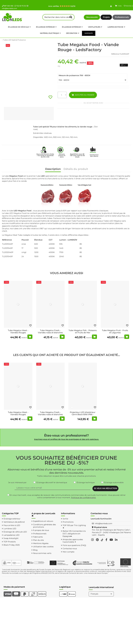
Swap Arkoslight (11, 538)
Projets (106, 17)
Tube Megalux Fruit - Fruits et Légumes (115, 331)
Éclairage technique (86, 482)
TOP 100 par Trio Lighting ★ (74, 526)
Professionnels (122, 17)
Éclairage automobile (114, 482)
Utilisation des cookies (43, 546)
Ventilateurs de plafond (14, 522)
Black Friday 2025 (12, 545)
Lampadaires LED (11, 535)
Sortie (65, 519)
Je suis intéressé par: (17, 482)
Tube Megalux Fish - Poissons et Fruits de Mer (83, 331)
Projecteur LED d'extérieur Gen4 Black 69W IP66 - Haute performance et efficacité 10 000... (82, 415)
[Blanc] (72, 407)
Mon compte (68, 552)
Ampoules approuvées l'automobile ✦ (73, 540)
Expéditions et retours (43, 521)
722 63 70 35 (20, 6)
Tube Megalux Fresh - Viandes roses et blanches (50, 331)
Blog (35, 550)
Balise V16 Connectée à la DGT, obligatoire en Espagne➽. (74, 533)
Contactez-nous (70, 548)
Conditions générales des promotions (44, 525)
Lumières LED (10, 528)
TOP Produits (10, 541)
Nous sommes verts (42, 553)
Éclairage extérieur (12, 519)
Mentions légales (40, 543)
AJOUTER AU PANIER (83, 95)
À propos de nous (41, 530)
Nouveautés (92, 17)
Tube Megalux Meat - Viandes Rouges (18, 331)
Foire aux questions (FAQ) (74, 545)
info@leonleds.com (103, 523)
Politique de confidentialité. (83, 497)
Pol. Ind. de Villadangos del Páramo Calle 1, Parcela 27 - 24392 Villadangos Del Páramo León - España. (111, 532)
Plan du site (38, 540)
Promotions (68, 522)
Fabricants (38, 537)
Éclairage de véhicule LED (15, 532)
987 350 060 (7, 6)
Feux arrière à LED (12, 525)
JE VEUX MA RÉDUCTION (105, 488)
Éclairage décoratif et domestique (51, 482)
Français (101, 594)
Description (53, 169)
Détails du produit (76, 169)
